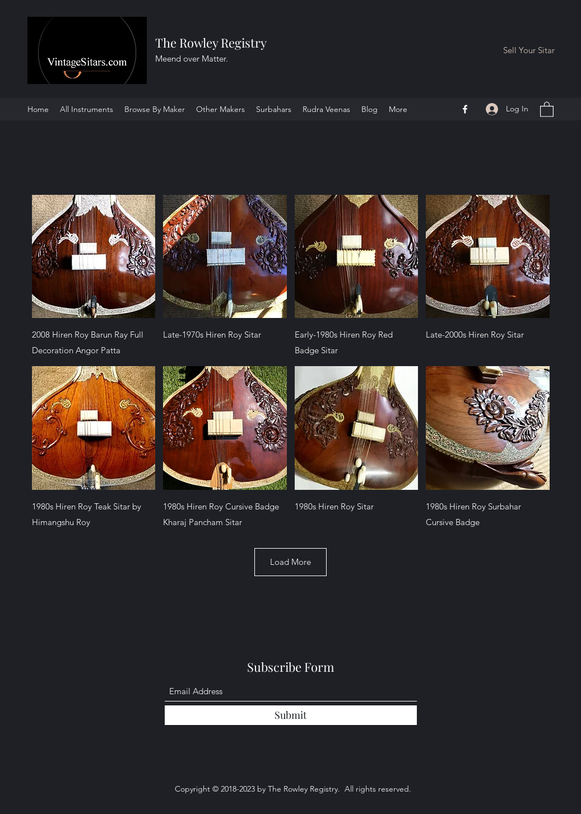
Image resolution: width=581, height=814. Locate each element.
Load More (290, 561)
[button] (547, 109)
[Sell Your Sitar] (529, 51)
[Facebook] (465, 109)
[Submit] (291, 715)
